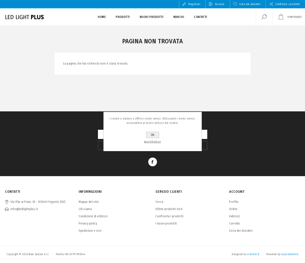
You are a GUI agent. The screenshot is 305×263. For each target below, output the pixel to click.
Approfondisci (152, 141)
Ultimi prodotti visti (169, 209)
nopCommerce (289, 254)
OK (152, 135)
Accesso (220, 4)
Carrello (234, 223)
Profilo (234, 202)
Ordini (233, 209)
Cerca (159, 202)
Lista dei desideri (241, 231)
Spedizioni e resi (90, 231)
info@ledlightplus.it (24, 209)
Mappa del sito (89, 202)
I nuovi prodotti (166, 223)
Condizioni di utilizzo (93, 216)
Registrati (194, 4)
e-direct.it (253, 254)
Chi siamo (85, 209)
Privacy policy (88, 223)
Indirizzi (234, 216)
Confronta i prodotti (287, 4)
